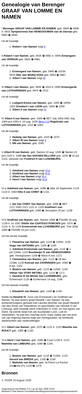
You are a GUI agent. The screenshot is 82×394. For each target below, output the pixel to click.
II (44, 46)
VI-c (44, 176)
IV (45, 109)
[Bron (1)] (44, 121)
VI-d (44, 179)
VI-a (47, 170)
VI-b (47, 173)
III (44, 78)
